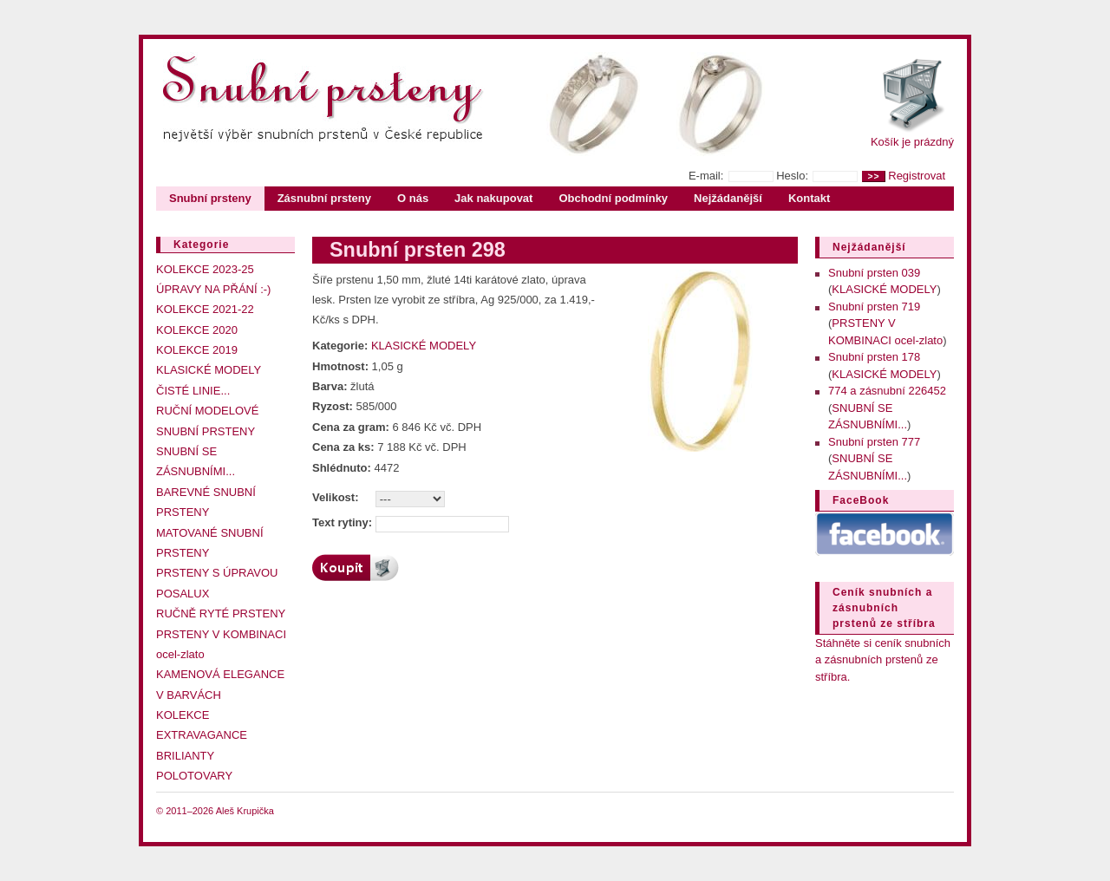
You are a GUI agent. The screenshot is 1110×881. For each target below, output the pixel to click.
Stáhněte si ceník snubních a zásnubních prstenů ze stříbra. (882, 659)
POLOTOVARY (194, 775)
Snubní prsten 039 (874, 272)
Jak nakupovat (493, 198)
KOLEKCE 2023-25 (205, 269)
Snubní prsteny (210, 198)
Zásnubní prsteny (324, 198)
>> (873, 176)
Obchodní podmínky (613, 198)
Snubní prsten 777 (874, 441)
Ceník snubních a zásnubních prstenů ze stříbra (884, 608)
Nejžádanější (728, 198)
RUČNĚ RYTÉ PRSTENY (220, 613)
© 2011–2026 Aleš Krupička (215, 811)
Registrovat (916, 175)
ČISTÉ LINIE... (193, 390)
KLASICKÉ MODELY (208, 369)
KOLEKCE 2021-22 (205, 309)
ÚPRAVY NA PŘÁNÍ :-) (213, 289)
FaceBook (860, 500)
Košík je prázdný (912, 141)
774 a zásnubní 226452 (887, 390)
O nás (412, 198)
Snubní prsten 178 (874, 356)
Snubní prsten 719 (874, 306)
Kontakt (809, 198)
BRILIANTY (185, 755)
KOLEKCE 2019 (197, 349)
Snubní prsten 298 (418, 249)
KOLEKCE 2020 (197, 329)
